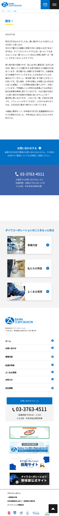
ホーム (8, 341)
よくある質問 (10, 372)
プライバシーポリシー (14, 493)
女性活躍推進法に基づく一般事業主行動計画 (21, 501)
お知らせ (9, 379)
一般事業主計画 (12, 497)
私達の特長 (10, 365)
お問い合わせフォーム (29, 400)
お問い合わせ (10, 348)
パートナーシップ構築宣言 (15, 505)
